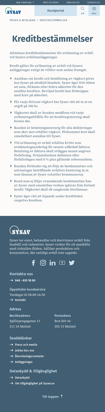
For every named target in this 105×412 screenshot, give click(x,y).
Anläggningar (24, 362)
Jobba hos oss (73, 2)
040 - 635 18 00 (25, 280)
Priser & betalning (22, 20)
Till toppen (50, 397)
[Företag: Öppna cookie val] (25, 2)
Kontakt (20, 300)
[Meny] (94, 10)
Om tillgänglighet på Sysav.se (34, 383)
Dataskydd (22, 377)
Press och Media (50, 2)
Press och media (26, 344)
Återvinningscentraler (29, 356)
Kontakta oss (93, 2)
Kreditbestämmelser (53, 20)
